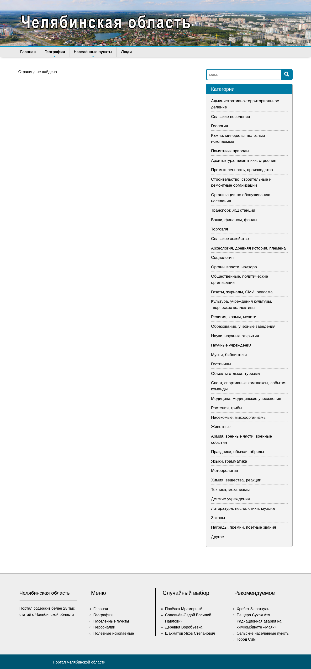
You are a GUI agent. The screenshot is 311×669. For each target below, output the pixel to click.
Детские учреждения (230, 499)
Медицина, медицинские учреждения (246, 398)
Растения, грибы (226, 408)
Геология (219, 126)
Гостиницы (221, 364)
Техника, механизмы (230, 489)
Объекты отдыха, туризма (235, 373)
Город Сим (246, 639)
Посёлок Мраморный (183, 609)
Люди (126, 52)
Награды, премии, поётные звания (243, 527)
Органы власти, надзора (234, 267)
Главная (28, 52)
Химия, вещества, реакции (236, 480)
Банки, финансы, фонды (234, 220)
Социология (222, 257)
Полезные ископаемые (114, 633)
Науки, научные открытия (235, 336)
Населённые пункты (93, 53)
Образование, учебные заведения (243, 326)
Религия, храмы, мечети (233, 317)
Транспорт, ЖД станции (233, 210)
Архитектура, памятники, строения (243, 160)
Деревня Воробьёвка (184, 627)
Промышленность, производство (242, 170)
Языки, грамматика (229, 461)
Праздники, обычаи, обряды (237, 451)
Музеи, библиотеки (229, 354)
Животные (221, 426)
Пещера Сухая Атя (253, 615)
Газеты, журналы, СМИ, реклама (242, 292)
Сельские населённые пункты (263, 633)
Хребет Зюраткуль (253, 609)
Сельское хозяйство (230, 238)
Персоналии (104, 627)
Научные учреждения (231, 345)
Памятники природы (230, 151)
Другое (217, 537)
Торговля (219, 229)
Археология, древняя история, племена (248, 248)
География (55, 53)
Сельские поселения (230, 116)
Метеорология (224, 470)
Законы (218, 518)
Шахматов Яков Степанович (190, 633)
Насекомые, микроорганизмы (238, 417)
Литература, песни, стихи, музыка (243, 508)
